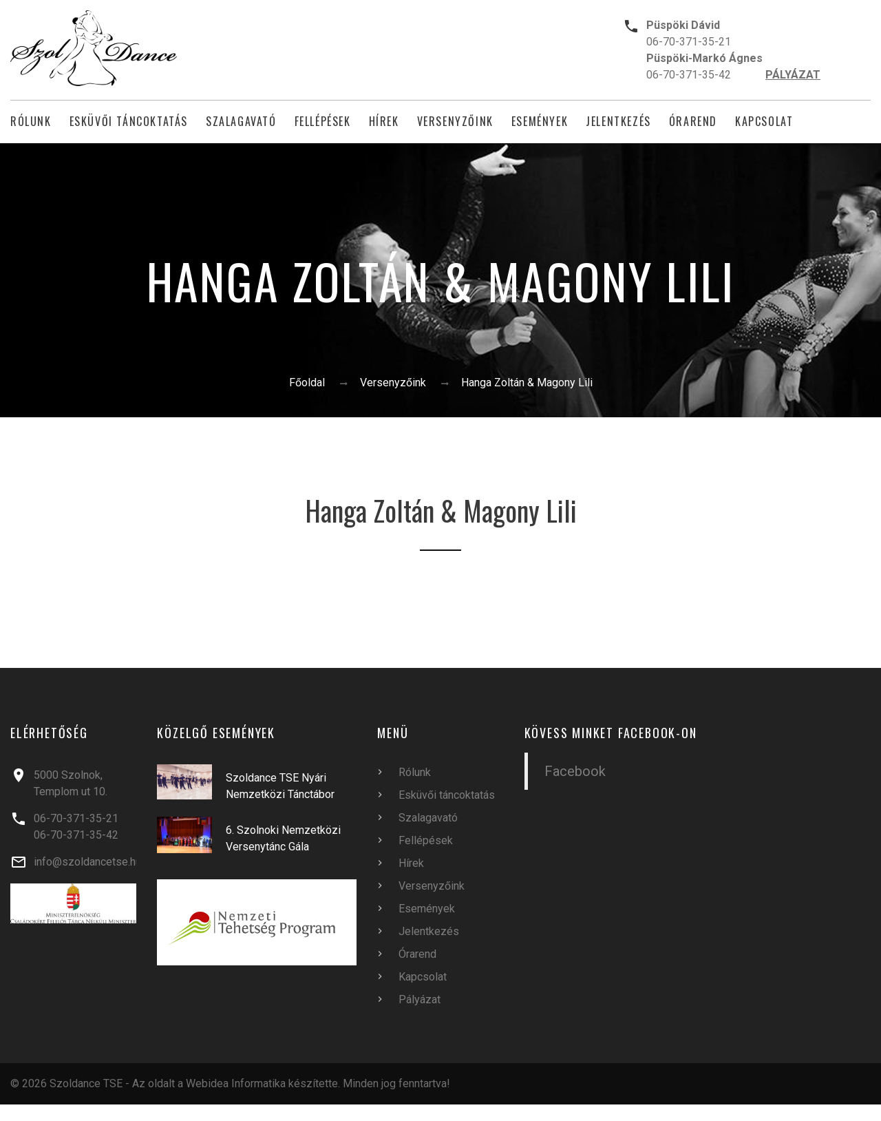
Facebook (575, 771)
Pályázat (419, 999)
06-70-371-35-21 (688, 41)
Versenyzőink (455, 121)
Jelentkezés (618, 121)
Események (539, 121)
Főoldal (307, 382)
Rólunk (31, 121)
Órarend (693, 121)
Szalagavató (241, 121)
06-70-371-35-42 (688, 74)
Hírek (384, 121)
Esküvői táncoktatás (129, 121)
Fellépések (323, 121)
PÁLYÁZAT (792, 74)
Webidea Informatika (236, 1083)
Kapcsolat (764, 121)
